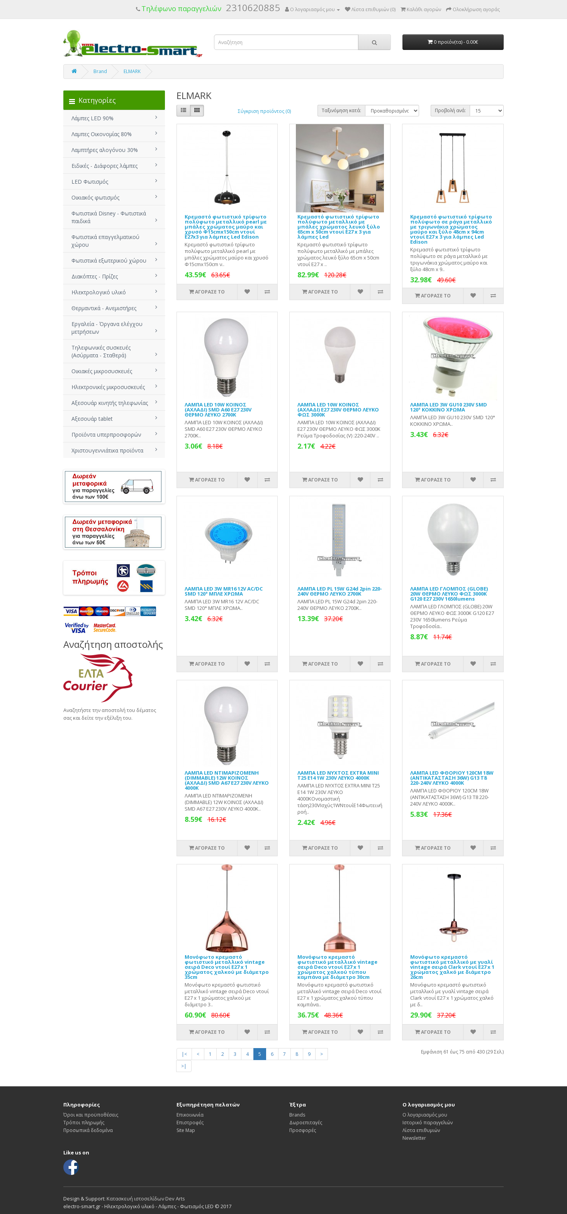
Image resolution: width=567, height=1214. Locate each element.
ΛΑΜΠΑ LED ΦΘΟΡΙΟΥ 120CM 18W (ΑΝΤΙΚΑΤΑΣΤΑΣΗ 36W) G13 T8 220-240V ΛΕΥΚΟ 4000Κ (452, 777)
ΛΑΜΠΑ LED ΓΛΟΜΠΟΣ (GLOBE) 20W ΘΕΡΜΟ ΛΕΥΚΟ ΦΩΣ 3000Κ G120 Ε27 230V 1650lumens (449, 593)
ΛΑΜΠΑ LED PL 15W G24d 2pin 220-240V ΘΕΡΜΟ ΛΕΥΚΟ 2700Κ (339, 591)
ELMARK (132, 71)
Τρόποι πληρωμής (83, 1122)
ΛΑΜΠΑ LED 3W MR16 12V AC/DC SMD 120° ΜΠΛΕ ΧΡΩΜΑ (224, 591)
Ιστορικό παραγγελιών (427, 1122)
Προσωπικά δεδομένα (88, 1130)
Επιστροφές (190, 1122)
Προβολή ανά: (450, 110)
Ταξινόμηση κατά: (341, 110)
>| (184, 1066)
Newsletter (414, 1138)
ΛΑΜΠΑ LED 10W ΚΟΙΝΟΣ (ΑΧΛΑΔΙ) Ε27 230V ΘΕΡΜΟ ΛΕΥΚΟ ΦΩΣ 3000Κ (338, 409)
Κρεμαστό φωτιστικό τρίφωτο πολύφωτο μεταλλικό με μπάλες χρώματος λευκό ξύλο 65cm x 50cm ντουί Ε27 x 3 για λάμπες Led (338, 226)
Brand (100, 71)
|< (184, 1054)
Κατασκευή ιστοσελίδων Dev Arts (146, 1198)
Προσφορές (302, 1130)
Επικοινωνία (190, 1115)
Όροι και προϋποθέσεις (90, 1115)
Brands (297, 1115)
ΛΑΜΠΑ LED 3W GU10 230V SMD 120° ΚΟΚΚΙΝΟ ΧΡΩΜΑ (448, 407)
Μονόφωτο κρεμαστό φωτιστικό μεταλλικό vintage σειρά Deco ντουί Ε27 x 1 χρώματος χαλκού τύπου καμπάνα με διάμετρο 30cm (337, 966)
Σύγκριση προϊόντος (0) (264, 111)
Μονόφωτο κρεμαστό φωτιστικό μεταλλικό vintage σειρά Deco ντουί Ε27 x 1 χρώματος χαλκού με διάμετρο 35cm (227, 966)
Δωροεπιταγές (305, 1122)
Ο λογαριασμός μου (424, 1115)
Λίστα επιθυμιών (421, 1130)
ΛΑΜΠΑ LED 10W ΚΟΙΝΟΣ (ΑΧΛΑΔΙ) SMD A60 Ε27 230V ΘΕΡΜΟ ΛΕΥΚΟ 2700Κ (218, 409)
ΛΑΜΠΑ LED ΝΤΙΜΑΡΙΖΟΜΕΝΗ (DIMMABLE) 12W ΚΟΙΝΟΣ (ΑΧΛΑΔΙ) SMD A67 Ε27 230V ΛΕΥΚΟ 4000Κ (227, 780)
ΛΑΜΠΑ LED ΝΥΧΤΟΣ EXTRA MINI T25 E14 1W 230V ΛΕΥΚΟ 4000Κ (338, 775)
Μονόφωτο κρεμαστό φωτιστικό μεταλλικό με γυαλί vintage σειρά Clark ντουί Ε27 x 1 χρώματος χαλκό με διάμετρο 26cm (452, 966)
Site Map (186, 1130)
